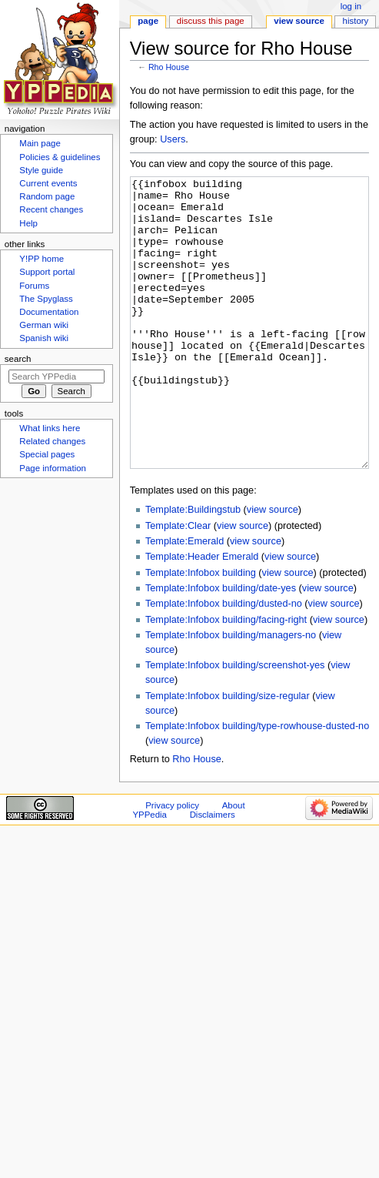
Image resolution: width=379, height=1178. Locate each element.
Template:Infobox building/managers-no (230, 693)
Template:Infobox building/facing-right (226, 677)
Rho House (168, 67)
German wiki (43, 325)
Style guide (41, 170)
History (356, 20)
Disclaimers (212, 872)
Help (28, 223)
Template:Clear (178, 583)
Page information (52, 468)
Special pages (47, 454)
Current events (48, 183)
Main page (40, 143)
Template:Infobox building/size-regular (227, 753)
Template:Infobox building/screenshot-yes (234, 723)
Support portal (47, 271)
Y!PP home (41, 258)
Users (172, 139)
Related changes (52, 441)
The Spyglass (45, 298)
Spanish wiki (43, 338)
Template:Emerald (184, 599)
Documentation (48, 311)
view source (272, 567)
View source (299, 20)
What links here (49, 428)
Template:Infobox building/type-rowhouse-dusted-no (257, 783)
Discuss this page (210, 20)
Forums (34, 285)
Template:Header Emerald (201, 614)
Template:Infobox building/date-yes (220, 646)
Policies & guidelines (59, 157)
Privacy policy (172, 863)
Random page (47, 196)
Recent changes (51, 209)
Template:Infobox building (200, 630)
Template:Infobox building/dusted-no (223, 661)
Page (148, 20)
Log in (351, 6)
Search (18, 358)
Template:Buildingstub (193, 567)
